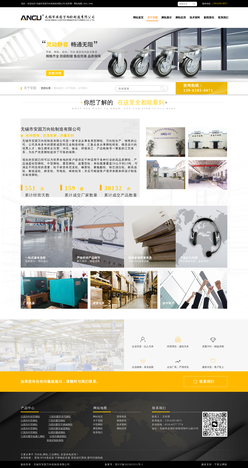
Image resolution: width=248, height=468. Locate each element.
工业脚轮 (54, 454)
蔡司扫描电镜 (95, 457)
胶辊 (37, 457)
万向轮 (38, 454)
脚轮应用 (180, 17)
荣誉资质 (121, 416)
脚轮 (45, 454)
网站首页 (138, 17)
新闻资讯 (209, 17)
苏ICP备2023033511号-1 (129, 464)
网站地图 (78, 3)
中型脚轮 (98, 424)
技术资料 (195, 17)
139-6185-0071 (220, 3)
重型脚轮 (98, 428)
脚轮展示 (166, 17)
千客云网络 (220, 464)
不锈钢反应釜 (62, 457)
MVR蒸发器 (47, 457)
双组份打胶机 (79, 457)
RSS (85, 3)
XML (91, 3)
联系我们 (223, 17)
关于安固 (152, 17)
